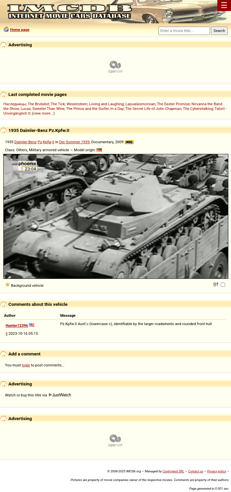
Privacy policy (216, 471)
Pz (40, 142)
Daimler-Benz (25, 142)
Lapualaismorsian (140, 104)
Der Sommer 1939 (74, 142)
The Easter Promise (173, 104)
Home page (19, 29)
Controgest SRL (173, 471)
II (53, 142)
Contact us (195, 471)
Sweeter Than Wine (48, 108)
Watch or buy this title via (38, 395)
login (26, 365)
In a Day (117, 108)
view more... (43, 113)
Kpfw (47, 142)
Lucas (26, 108)
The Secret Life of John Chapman (153, 108)
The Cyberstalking (198, 108)
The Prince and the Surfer (87, 108)
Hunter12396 (17, 325)
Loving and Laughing (106, 104)
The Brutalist (38, 104)
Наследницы (14, 104)
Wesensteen (77, 104)
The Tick (58, 104)
